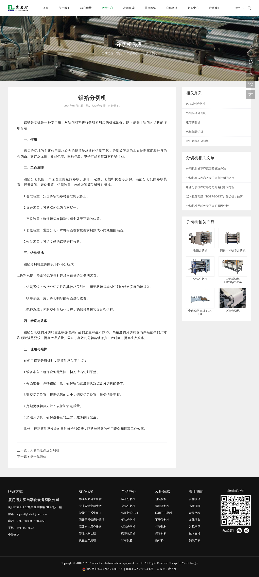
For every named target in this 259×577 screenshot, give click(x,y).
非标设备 (127, 540)
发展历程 (194, 512)
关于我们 (64, 8)
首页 (46, 8)
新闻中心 (193, 8)
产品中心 (107, 8)
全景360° (13, 534)
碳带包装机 (128, 533)
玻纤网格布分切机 (197, 141)
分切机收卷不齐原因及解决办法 (206, 168)
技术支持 (194, 533)
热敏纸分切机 (194, 131)
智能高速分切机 (196, 113)
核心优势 (86, 8)
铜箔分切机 (128, 519)
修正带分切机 (129, 512)
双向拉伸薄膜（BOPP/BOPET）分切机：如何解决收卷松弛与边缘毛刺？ (215, 198)
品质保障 (129, 8)
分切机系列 (150, 53)
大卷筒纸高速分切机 (44, 450)
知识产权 (194, 540)
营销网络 (150, 8)
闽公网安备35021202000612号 (104, 569)
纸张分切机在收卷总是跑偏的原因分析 (210, 187)
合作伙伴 (171, 8)
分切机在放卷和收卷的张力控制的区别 (210, 177)
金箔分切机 (128, 506)
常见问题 (194, 526)
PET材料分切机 (195, 103)
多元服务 (194, 519)
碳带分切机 (128, 499)
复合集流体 (38, 457)
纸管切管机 (193, 122)
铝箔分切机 (128, 526)
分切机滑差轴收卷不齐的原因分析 (207, 205)
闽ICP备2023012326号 (139, 569)
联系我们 (214, 8)
